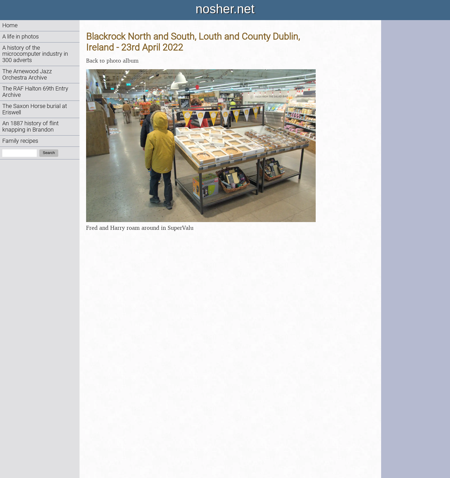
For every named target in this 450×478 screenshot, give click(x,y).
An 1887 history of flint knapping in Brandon (30, 126)
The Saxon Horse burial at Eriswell (34, 109)
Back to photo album (112, 60)
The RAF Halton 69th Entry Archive (35, 91)
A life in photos (20, 36)
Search (49, 153)
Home (10, 25)
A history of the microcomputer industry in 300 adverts (35, 54)
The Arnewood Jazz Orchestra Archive (27, 74)
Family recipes (20, 141)
